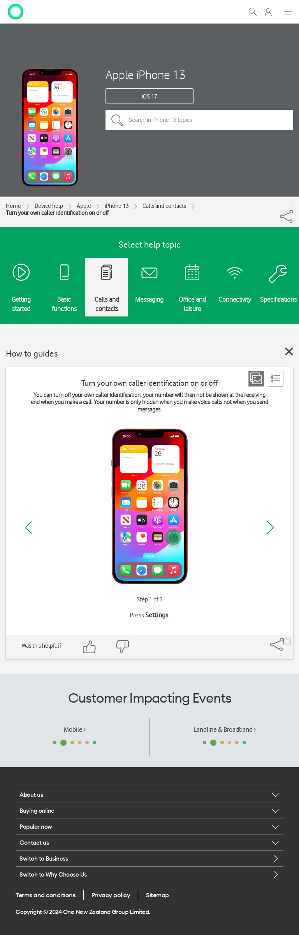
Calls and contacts (164, 205)
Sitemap (157, 895)
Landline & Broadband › (224, 729)
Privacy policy (110, 895)
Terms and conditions (46, 895)
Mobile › (75, 729)
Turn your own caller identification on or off (57, 212)
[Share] (292, 205)
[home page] (15, 11)
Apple (84, 205)
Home (13, 205)
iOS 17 (149, 96)
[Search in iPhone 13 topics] (199, 120)
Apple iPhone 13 (146, 74)
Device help (49, 205)
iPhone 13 (117, 205)
